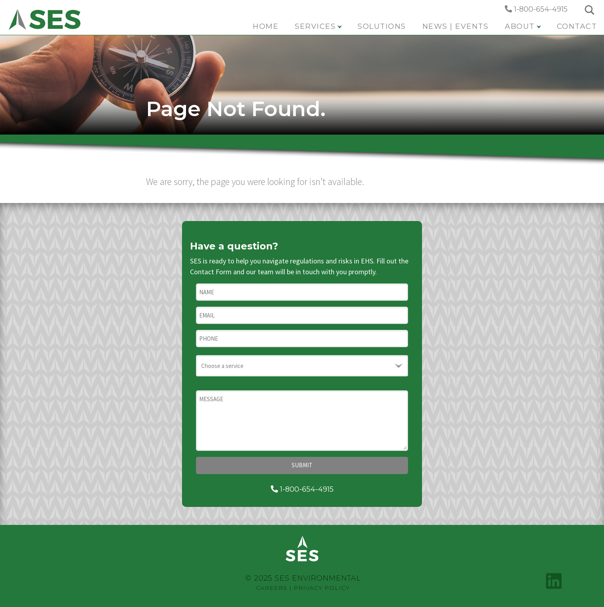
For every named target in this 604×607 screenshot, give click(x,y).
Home (265, 26)
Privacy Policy (322, 587)
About (523, 26)
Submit (302, 465)
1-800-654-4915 (536, 9)
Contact (577, 26)
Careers (271, 587)
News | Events (455, 26)
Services (318, 26)
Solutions (382, 26)
